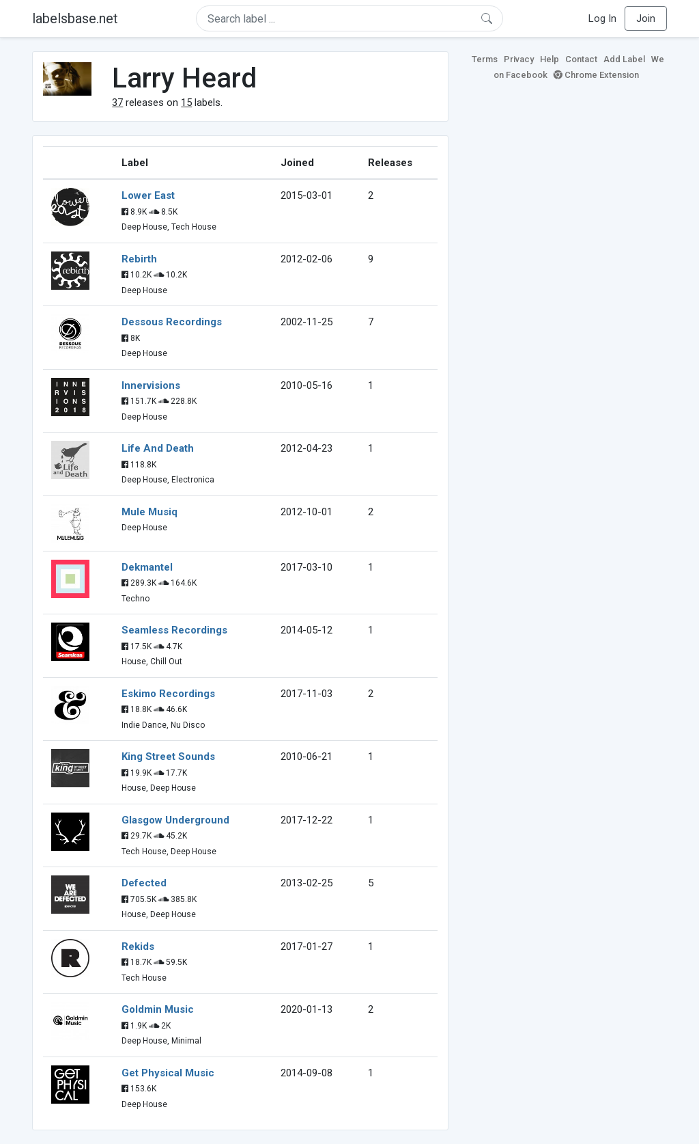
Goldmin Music (158, 1009)
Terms (485, 59)
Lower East (148, 195)
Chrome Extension (596, 75)
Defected (144, 883)
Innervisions (151, 385)
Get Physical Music (168, 1073)
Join (645, 18)
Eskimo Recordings (168, 693)
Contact (581, 59)
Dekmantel (147, 567)
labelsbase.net (75, 18)
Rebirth (139, 259)
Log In (602, 18)
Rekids (138, 946)
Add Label (624, 59)
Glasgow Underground (175, 820)
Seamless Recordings (174, 630)
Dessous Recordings (172, 322)
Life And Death (158, 448)
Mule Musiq (149, 512)
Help (549, 59)
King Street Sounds (168, 756)
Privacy (519, 59)
